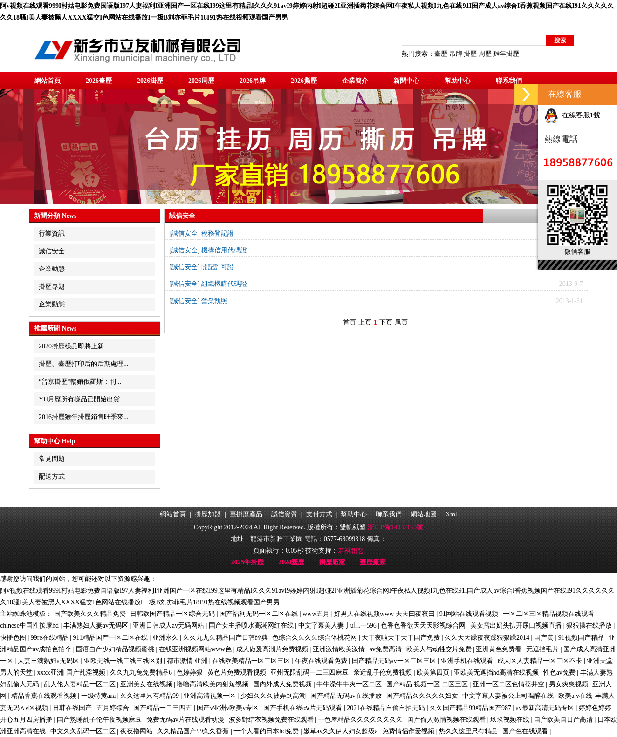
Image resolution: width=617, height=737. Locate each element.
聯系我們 (509, 80)
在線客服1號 (572, 115)
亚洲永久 (166, 637)
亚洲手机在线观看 (468, 660)
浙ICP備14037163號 (396, 527)
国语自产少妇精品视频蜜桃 (116, 649)
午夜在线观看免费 (322, 660)
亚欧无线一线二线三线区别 (124, 660)
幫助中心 (458, 80)
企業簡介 (355, 80)
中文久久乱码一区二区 (83, 731)
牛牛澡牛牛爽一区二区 (350, 684)
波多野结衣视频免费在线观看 (272, 719)
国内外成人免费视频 (283, 684)
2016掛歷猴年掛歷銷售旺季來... (84, 416)
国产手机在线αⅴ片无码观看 (303, 707)
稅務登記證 (217, 233)
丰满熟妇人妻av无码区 (96, 625)
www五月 (316, 613)
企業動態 (52, 268)
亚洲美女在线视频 (147, 684)
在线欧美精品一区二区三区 (252, 660)
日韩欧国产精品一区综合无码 (173, 613)
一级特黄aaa (99, 695)
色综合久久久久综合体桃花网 (315, 637)
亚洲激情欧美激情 (340, 649)
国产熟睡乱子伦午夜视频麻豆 (100, 719)
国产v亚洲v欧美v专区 (229, 707)
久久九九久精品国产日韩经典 (226, 637)
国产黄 (544, 637)
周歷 (485, 53)
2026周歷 (201, 80)
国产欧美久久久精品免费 (91, 613)
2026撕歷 (304, 80)
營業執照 (214, 301)
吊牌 (455, 53)
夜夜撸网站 (137, 731)
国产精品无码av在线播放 (347, 695)
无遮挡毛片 (543, 649)
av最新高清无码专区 (546, 707)
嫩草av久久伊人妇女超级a (341, 731)
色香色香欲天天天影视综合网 (424, 625)
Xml (451, 514)
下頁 (385, 322)
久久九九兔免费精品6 (142, 672)
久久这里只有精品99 (150, 695)
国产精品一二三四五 (163, 707)
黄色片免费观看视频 (237, 672)
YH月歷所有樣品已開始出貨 (79, 399)
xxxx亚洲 (50, 672)
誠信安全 (52, 251)
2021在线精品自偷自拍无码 (387, 707)
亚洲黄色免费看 (499, 649)
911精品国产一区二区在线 (111, 637)
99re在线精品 (50, 637)
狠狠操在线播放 (590, 625)
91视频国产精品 (582, 637)
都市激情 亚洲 (188, 660)
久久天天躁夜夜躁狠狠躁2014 (488, 637)
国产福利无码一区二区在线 (259, 613)
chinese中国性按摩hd (30, 625)
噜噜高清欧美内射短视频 (213, 684)
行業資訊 (52, 233)
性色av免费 (560, 672)
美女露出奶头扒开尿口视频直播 (516, 625)
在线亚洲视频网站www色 (196, 649)
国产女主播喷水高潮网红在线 (252, 625)
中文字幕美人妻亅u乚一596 (338, 625)
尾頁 (401, 322)
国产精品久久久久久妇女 (423, 695)
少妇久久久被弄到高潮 (274, 695)
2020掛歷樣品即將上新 (71, 346)
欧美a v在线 (575, 695)
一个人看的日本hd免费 (267, 731)
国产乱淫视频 (86, 672)
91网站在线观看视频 (469, 613)
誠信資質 (284, 514)
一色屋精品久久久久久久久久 (361, 719)
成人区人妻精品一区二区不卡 (540, 660)
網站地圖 (424, 514)
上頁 (364, 322)
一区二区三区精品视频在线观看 (549, 613)
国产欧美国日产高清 (564, 719)
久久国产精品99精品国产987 (471, 707)
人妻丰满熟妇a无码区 (49, 660)
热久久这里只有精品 (469, 731)
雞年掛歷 (506, 53)
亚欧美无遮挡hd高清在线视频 (497, 672)
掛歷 (470, 53)
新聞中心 (406, 80)
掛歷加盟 (208, 514)
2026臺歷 (99, 80)
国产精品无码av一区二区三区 (395, 660)
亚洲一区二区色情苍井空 (509, 684)
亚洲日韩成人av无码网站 (169, 625)
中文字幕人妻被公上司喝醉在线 (508, 695)
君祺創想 (351, 550)
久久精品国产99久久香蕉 (194, 731)
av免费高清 (387, 649)
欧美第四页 (434, 672)
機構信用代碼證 (224, 250)
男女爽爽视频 (569, 684)
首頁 (349, 322)
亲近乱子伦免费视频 (383, 672)
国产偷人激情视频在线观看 (447, 719)
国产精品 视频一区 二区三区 (428, 684)
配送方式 (52, 476)
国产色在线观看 (526, 731)
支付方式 (319, 514)
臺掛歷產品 (246, 514)
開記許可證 (217, 267)
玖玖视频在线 (510, 719)
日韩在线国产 (73, 707)
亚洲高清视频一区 (211, 695)
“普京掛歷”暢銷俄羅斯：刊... (80, 381)
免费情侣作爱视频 (409, 731)
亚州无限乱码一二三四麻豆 (310, 672)
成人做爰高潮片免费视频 (273, 649)
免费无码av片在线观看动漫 (186, 719)
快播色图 (14, 637)
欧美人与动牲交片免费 (439, 649)
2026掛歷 (150, 80)
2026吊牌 (253, 80)
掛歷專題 (52, 286)
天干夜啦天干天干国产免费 (402, 637)
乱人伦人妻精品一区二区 (80, 684)
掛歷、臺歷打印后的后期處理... (84, 363)
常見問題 (52, 458)
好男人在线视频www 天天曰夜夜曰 (385, 613)
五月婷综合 (113, 707)
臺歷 (440, 53)
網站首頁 (47, 80)
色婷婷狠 (191, 672)
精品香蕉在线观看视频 (44, 695)
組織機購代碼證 (224, 283)
